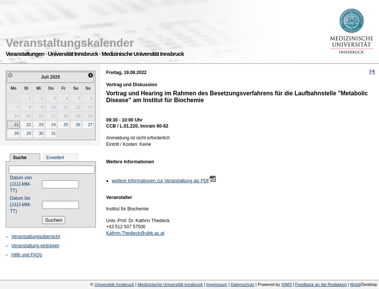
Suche (20, 157)
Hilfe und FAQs (26, 254)
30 (41, 133)
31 (53, 133)
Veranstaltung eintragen (35, 245)
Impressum (216, 284)
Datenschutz (242, 284)
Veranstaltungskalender (70, 42)
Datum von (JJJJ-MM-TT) (21, 184)
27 (90, 124)
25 (66, 124)
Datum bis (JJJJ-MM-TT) (20, 205)
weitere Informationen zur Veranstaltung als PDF (161, 180)
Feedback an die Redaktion (321, 284)
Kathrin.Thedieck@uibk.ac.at (135, 233)
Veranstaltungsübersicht (35, 236)
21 (16, 124)
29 (29, 133)
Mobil (355, 284)
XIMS (286, 284)
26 (78, 124)
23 (41, 124)
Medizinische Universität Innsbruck (170, 284)
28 (16, 133)
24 (53, 124)
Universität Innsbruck (114, 284)
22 (29, 124)
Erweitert (55, 157)
